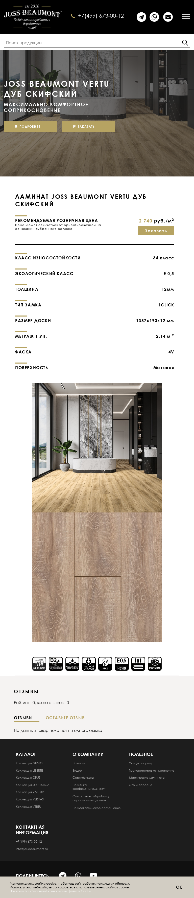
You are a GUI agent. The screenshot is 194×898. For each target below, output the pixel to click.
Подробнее (27, 126)
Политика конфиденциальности (89, 787)
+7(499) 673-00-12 (101, 15)
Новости (78, 763)
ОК (179, 887)
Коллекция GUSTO (29, 763)
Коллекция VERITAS (30, 799)
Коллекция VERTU (28, 807)
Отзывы (23, 717)
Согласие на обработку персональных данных (90, 798)
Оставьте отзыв (65, 717)
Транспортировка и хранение (151, 770)
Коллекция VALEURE (30, 792)
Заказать (84, 126)
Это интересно (140, 785)
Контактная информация (32, 829)
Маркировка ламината (146, 777)
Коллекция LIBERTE (29, 770)
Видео (77, 770)
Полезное (141, 754)
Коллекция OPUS (28, 777)
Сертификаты (83, 777)
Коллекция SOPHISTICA (33, 785)
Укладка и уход (140, 763)
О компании (88, 754)
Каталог (26, 754)
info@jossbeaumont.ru (32, 849)
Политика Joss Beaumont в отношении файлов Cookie (50, 891)
